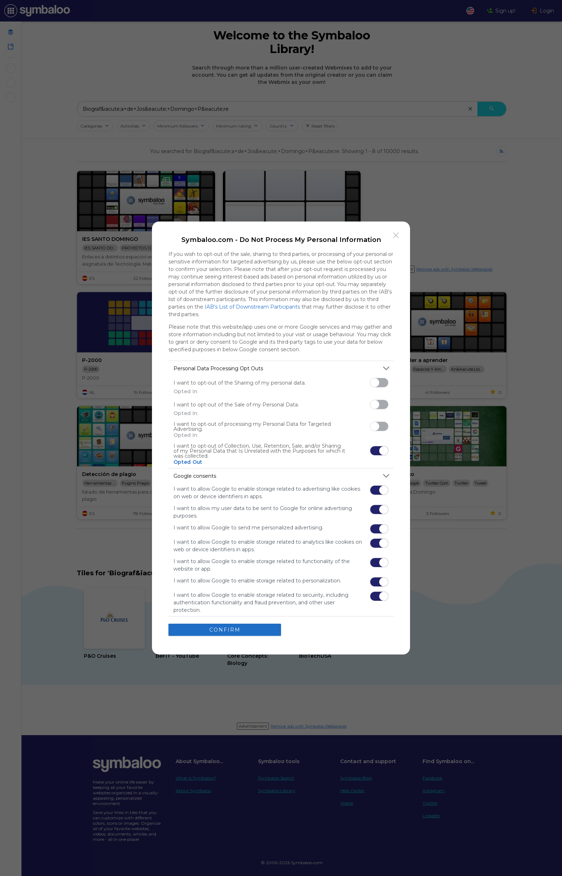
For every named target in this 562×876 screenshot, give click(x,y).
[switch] (379, 382)
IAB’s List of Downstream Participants (252, 307)
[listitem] (281, 368)
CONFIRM (224, 630)
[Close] (396, 235)
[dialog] (281, 438)
